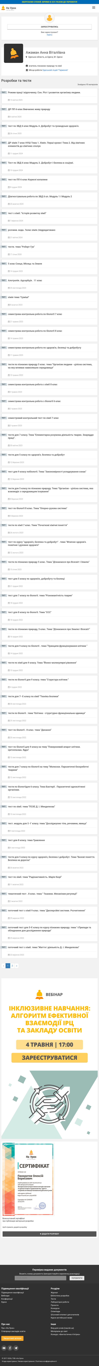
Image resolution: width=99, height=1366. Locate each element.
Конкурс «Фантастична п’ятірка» (65, 1334)
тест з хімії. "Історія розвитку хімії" (27, 213)
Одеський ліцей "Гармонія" (55, 70)
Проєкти (55, 1305)
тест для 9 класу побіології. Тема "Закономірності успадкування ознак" (47, 471)
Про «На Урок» (7, 1328)
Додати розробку (49, 1234)
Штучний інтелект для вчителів (65, 1314)
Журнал (54, 1292)
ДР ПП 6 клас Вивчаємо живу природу (29, 109)
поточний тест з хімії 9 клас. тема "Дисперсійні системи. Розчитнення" (46, 910)
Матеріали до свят (59, 1331)
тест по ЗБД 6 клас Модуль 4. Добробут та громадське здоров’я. (43, 126)
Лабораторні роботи (60, 1302)
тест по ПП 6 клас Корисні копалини (27, 179)
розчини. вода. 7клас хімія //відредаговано (31, 230)
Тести (53, 1299)
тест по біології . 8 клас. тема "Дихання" (29, 730)
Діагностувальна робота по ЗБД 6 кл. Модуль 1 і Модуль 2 (40, 196)
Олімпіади (55, 1311)
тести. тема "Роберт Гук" (21, 246)
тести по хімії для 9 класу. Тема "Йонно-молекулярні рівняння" (42, 662)
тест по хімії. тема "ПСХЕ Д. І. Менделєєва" (31, 806)
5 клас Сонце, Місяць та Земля (25, 263)
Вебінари (5, 1296)
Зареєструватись (49, 27)
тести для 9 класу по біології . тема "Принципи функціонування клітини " (47, 646)
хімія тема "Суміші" (18, 297)
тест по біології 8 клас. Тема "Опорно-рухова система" (37, 508)
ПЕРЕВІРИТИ (77, 1278)
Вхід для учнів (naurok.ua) (62, 1328)
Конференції (7, 1299)
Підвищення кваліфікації (12, 1292)
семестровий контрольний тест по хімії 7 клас (33, 418)
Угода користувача (9, 1361)
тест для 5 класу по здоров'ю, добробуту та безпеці (36, 578)
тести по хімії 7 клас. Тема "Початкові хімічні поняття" (38, 525)
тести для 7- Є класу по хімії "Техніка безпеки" (33, 696)
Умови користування (26, 1361)
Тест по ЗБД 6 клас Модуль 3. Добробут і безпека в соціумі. (41, 162)
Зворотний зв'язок (12, 1338)
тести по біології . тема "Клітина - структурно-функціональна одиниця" (46, 713)
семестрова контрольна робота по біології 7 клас (35, 314)
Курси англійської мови (61, 1318)
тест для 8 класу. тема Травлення (26, 840)
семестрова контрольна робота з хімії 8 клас (32, 384)
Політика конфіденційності (46, 1361)
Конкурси (55, 1308)
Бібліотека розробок (60, 1296)
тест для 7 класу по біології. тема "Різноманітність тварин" (40, 595)
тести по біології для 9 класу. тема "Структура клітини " (38, 679)
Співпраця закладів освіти (13, 1331)
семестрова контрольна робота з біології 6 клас (34, 401)
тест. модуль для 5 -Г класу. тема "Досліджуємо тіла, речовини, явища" (47, 823)
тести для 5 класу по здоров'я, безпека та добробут (36, 454)
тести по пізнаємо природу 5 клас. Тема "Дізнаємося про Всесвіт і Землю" (48, 562)
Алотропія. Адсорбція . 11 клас (25, 280)
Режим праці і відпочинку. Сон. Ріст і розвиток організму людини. (44, 92)
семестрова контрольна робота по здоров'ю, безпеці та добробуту (44, 347)
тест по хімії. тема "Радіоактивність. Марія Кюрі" (35, 877)
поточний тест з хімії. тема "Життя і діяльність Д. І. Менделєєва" (43, 947)
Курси (4, 1302)
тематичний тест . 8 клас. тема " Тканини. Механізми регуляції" (42, 893)
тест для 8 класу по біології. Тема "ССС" (29, 612)
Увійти (49, 35)
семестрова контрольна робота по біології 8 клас (35, 331)
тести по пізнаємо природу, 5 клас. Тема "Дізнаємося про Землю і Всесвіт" (49, 629)
